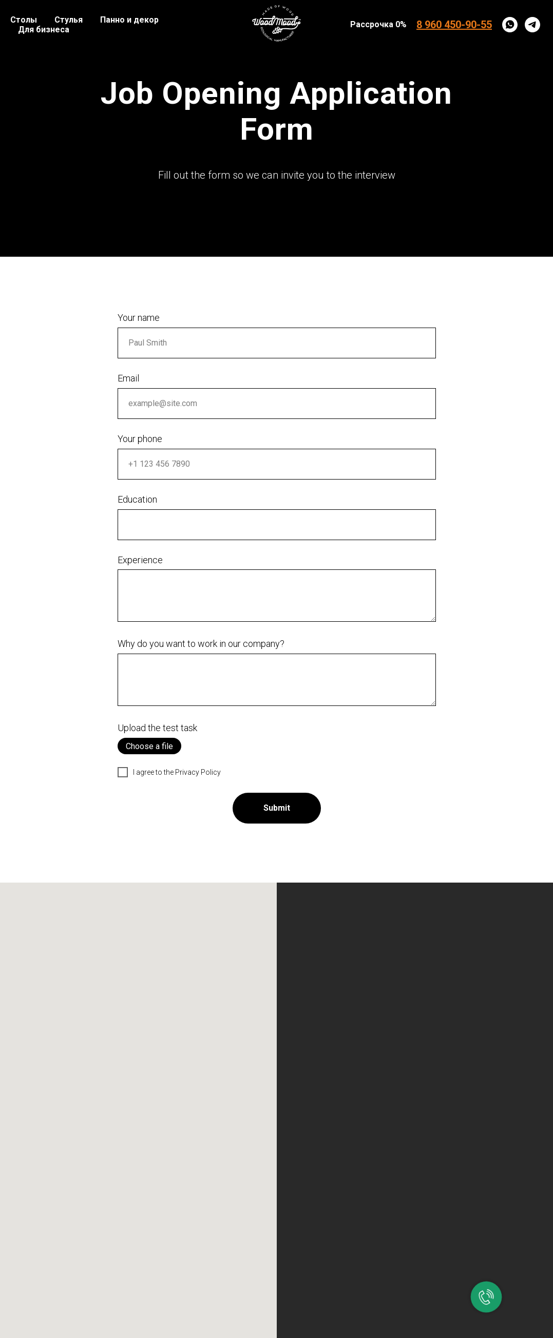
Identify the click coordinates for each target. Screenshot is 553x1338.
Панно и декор (129, 20)
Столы (23, 20)
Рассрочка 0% (378, 24)
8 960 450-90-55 (454, 24)
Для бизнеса (43, 29)
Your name (139, 317)
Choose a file (149, 746)
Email (128, 378)
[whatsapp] (510, 24)
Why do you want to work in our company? (201, 643)
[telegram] (532, 24)
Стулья (68, 20)
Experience (140, 560)
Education (137, 499)
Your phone (140, 438)
